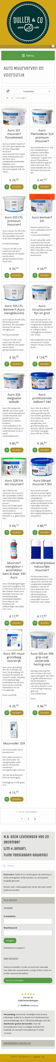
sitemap (37, 1056)
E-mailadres (9, 916)
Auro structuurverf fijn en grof (42, 309)
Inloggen (10, 940)
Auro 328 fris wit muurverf (14, 482)
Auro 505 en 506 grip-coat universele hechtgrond (42, 659)
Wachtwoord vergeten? (14, 947)
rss (43, 1056)
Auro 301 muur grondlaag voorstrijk (14, 657)
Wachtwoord (10, 927)
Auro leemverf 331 (42, 219)
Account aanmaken (15, 980)
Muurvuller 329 (14, 743)
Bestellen (17, 186)
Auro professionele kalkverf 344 (42, 398)
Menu (28, 55)
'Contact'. (8, 1033)
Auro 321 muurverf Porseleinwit (14, 134)
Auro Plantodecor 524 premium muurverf (42, 136)
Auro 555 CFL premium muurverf (14, 221)
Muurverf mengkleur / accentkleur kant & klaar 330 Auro (14, 570)
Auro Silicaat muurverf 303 (42, 482)
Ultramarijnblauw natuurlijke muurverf (42, 566)
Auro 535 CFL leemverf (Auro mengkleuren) (14, 309)
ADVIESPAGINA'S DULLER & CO (17, 1043)
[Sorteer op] (28, 91)
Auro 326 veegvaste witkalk (14, 398)
